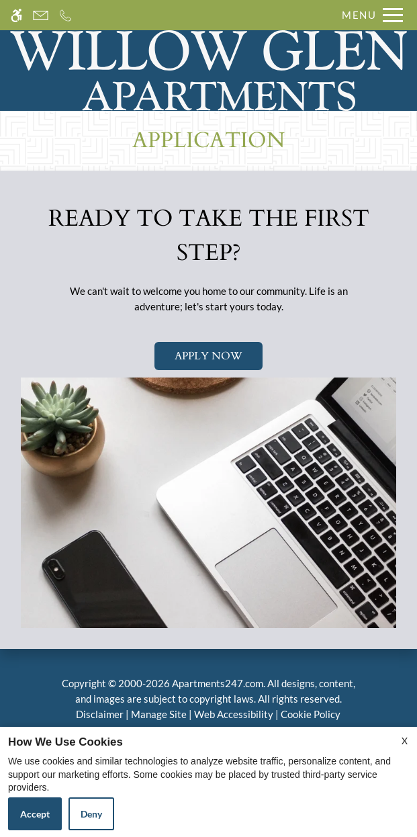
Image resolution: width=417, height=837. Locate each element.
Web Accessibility (233, 714)
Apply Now (208, 356)
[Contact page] (40, 15)
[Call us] (65, 15)
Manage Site (159, 714)
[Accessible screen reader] (16, 15)
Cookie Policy (310, 714)
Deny (91, 814)
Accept (35, 814)
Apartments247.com (217, 683)
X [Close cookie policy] (405, 740)
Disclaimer (100, 714)
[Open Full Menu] (369, 15)
